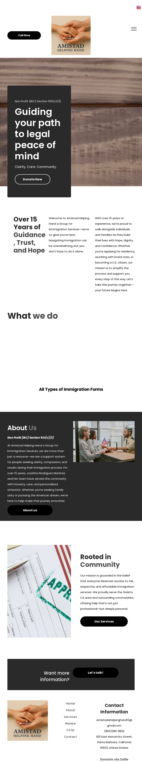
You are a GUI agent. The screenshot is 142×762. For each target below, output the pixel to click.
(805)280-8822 (114, 731)
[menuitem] (70, 703)
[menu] (134, 29)
